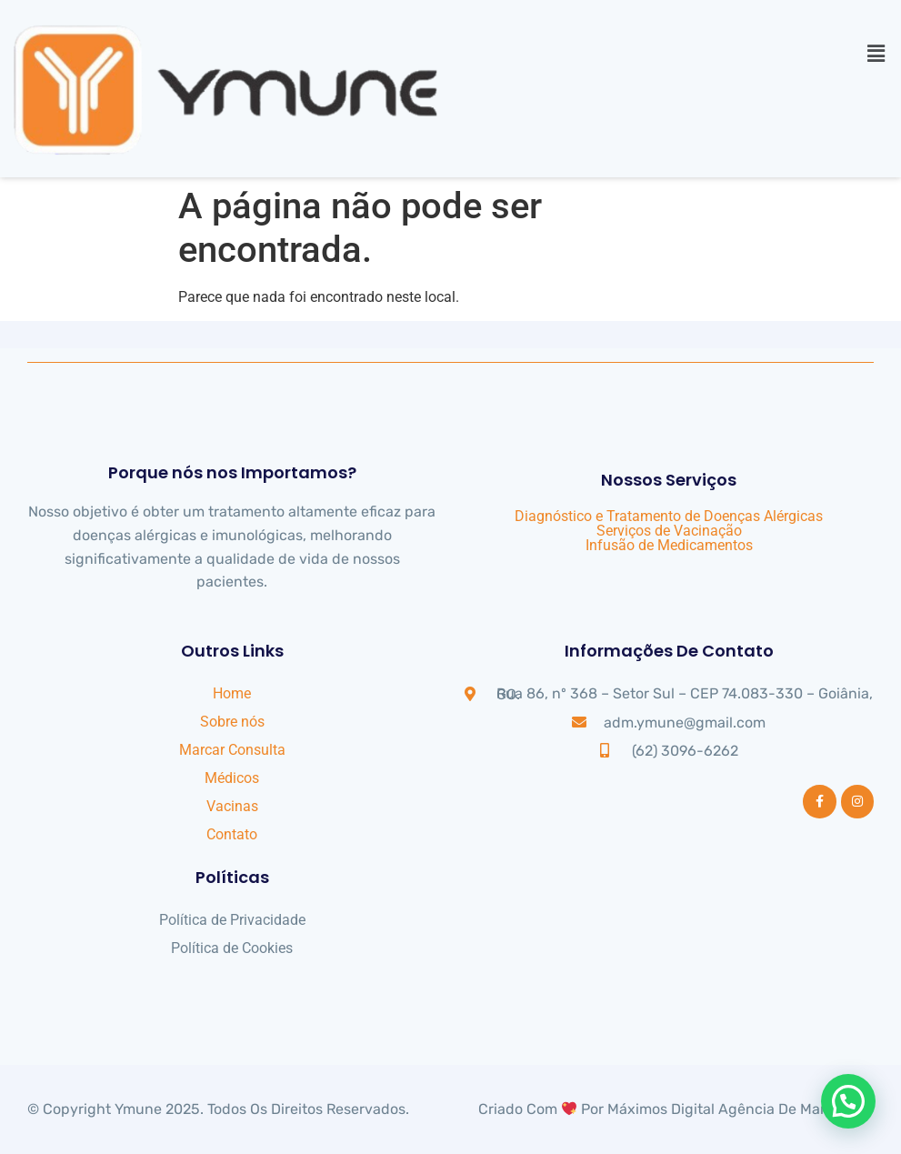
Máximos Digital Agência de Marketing (737, 1110)
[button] (876, 53)
